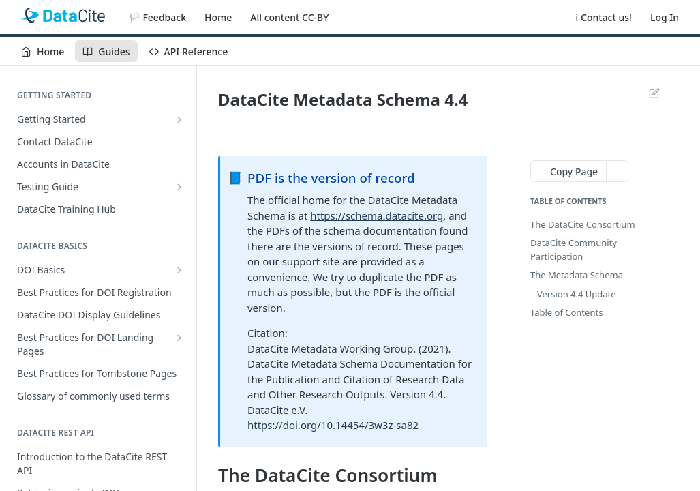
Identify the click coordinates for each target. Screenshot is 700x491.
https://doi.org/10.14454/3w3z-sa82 (333, 425)
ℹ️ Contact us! (604, 17)
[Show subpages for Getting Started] (179, 119)
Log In (664, 17)
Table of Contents (566, 312)
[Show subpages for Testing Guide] (179, 186)
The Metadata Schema (576, 275)
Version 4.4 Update (576, 294)
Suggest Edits (654, 92)
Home (218, 17)
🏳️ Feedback (157, 17)
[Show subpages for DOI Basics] (179, 270)
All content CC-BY (289, 17)
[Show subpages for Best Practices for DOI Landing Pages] (179, 337)
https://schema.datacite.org (376, 215)
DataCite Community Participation (573, 250)
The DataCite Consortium (582, 224)
